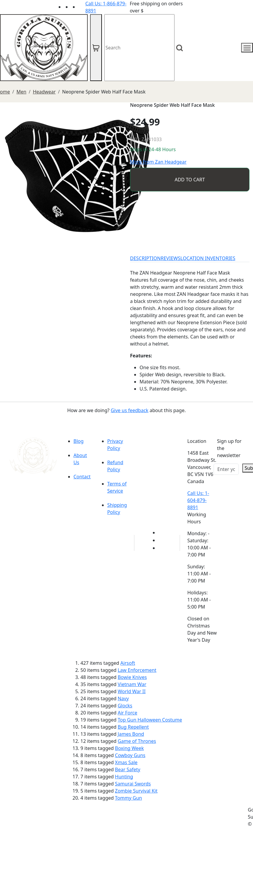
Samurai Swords (133, 783)
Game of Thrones (137, 741)
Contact (82, 476)
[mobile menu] (247, 47)
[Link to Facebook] (161, 540)
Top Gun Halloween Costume (150, 720)
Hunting (124, 776)
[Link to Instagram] (81, 7)
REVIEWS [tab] (170, 258)
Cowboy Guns (130, 755)
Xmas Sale (126, 762)
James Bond (131, 734)
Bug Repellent (133, 727)
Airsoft (127, 663)
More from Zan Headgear (158, 162)
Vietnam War (132, 684)
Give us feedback (129, 410)
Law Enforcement (137, 670)
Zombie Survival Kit (136, 791)
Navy (123, 698)
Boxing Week (129, 748)
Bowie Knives (132, 677)
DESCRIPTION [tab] (145, 258)
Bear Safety (127, 769)
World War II (131, 691)
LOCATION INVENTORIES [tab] (207, 258)
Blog (78, 441)
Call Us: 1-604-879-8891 (198, 500)
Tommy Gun (128, 798)
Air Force (127, 712)
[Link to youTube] (161, 532)
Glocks (125, 705)
